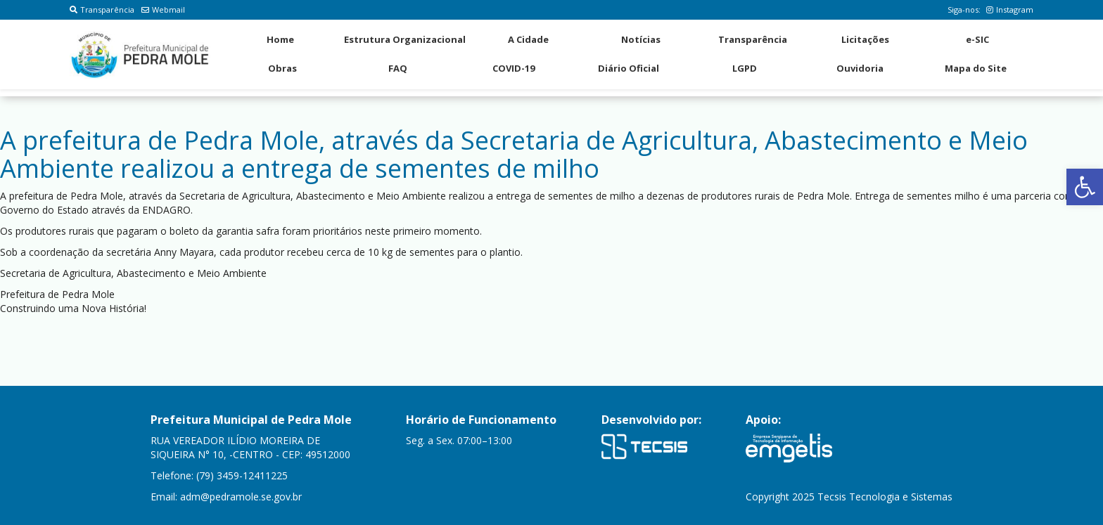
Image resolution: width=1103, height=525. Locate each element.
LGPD (744, 68)
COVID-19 (513, 68)
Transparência (102, 9)
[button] (1084, 187)
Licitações (865, 39)
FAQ (397, 68)
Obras (282, 68)
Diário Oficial (628, 68)
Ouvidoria (860, 68)
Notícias (641, 39)
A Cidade (528, 39)
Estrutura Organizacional (405, 39)
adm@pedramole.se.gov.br (241, 496)
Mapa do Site (976, 68)
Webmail (163, 9)
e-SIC (977, 39)
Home (280, 39)
